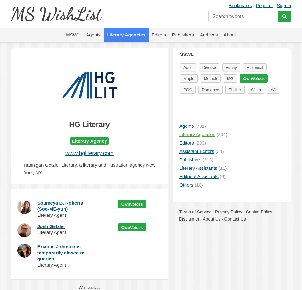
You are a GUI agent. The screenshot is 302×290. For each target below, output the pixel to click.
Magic (188, 78)
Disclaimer (189, 218)
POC (187, 90)
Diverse (209, 67)
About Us (212, 218)
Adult (188, 67)
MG (230, 78)
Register (264, 5)
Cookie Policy (259, 211)
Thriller (235, 90)
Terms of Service (195, 211)
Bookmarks (240, 5)
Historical (255, 67)
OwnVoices (132, 204)
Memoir (210, 78)
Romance (210, 90)
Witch (256, 90)
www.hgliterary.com (89, 153)
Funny (231, 67)
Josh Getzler (51, 226)
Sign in (284, 5)
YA (273, 90)
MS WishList (56, 14)
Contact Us (235, 218)
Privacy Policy (228, 211)
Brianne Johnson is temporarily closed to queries (61, 252)
